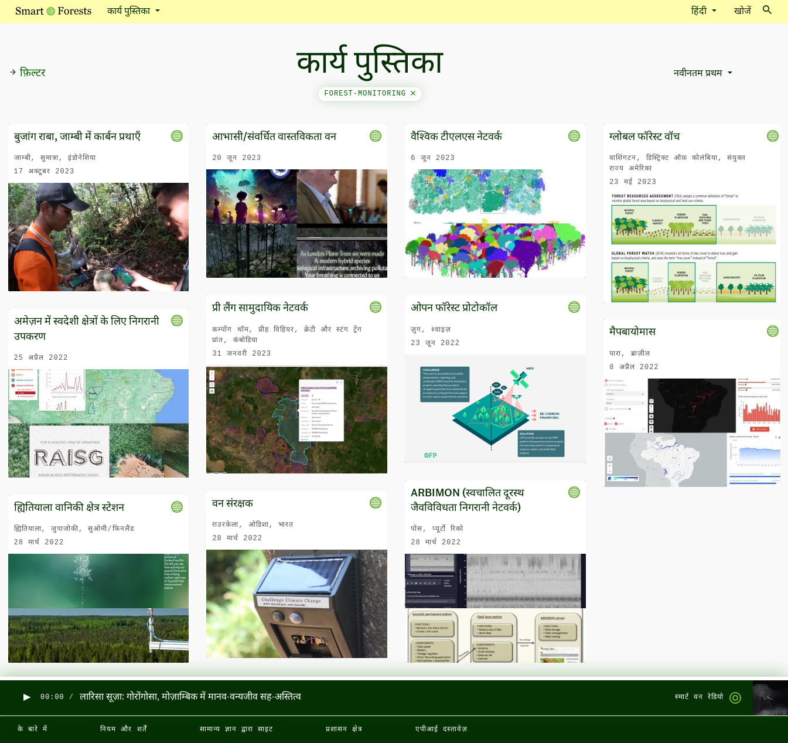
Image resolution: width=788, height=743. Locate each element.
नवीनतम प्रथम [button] (699, 74)
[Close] (413, 93)
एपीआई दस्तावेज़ (441, 729)
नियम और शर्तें (123, 729)
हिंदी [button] (700, 11)
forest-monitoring (370, 93)
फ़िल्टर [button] (27, 73)
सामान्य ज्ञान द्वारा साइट (236, 729)
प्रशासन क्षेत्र (344, 729)
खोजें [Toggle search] (753, 10)
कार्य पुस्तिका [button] (129, 11)
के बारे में (32, 729)
